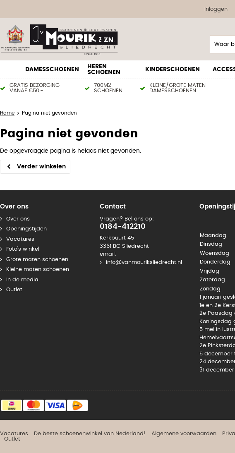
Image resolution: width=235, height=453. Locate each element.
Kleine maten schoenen (37, 269)
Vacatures (20, 239)
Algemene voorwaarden (183, 433)
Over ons (18, 219)
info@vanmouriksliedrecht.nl (144, 262)
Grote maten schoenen (37, 259)
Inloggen (216, 9)
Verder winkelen (41, 167)
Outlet (14, 289)
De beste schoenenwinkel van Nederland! (90, 433)
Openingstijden (26, 229)
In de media (22, 280)
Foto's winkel (22, 249)
